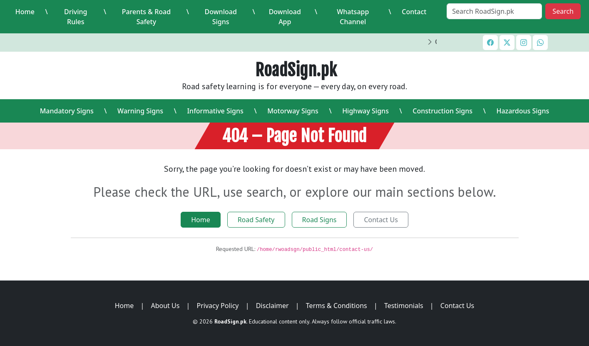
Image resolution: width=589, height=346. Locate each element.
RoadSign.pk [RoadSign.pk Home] (296, 70)
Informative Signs (215, 110)
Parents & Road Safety (146, 16)
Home (25, 11)
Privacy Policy (218, 305)
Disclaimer (272, 305)
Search (563, 11)
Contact (414, 11)
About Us (165, 305)
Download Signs (221, 16)
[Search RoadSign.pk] (494, 11)
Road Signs (319, 219)
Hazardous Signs (522, 110)
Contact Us (381, 219)
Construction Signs (442, 110)
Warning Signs (140, 110)
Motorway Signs (292, 110)
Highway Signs (365, 110)
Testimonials (403, 305)
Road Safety (256, 219)
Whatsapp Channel (353, 16)
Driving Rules (75, 16)
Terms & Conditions (336, 305)
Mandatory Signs (67, 110)
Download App (285, 16)
